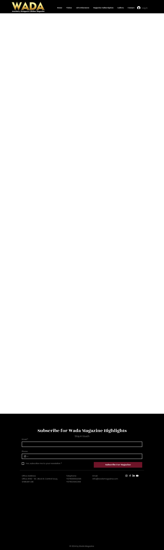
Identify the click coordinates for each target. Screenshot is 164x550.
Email (25, 439)
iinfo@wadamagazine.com (105, 478)
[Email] (81, 444)
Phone (25, 451)
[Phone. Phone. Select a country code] (26, 456)
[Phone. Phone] (84, 456)
